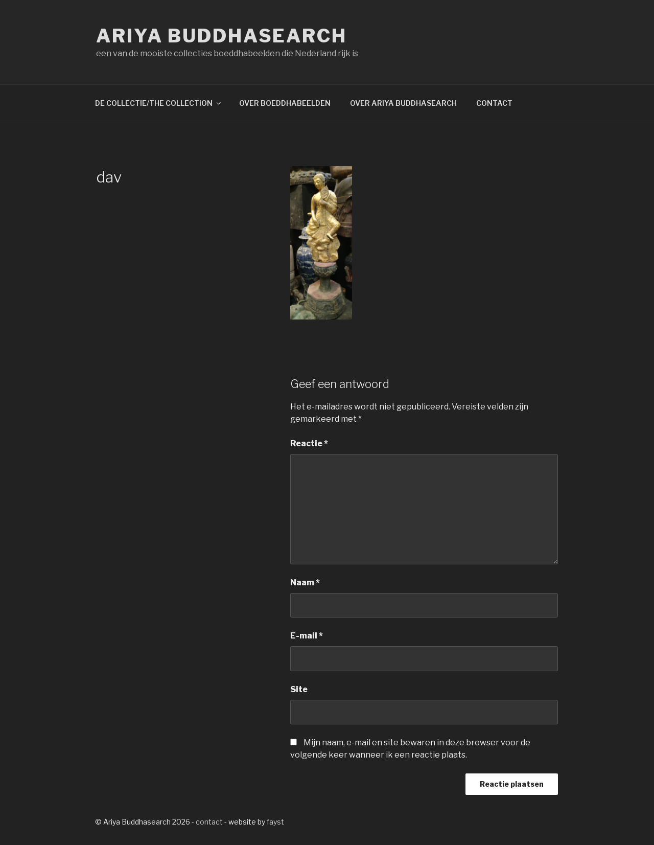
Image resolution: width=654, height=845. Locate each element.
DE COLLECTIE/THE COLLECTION (158, 103)
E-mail (306, 636)
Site (299, 689)
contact (209, 821)
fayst (275, 821)
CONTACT (494, 103)
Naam (305, 582)
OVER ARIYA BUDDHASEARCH (403, 103)
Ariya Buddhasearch (221, 36)
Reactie (309, 443)
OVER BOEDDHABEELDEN (285, 103)
